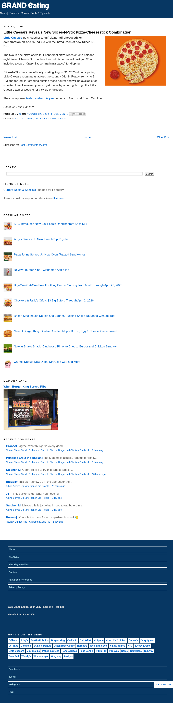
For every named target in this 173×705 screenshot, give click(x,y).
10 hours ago (99, 474)
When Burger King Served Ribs (25, 386)
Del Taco (13, 645)
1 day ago (57, 498)
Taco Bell (13, 656)
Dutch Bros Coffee (64, 645)
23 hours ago (58, 486)
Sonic (124, 651)
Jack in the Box (98, 645)
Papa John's (86, 651)
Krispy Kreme (143, 645)
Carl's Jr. (72, 640)
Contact (13, 572)
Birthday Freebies (19, 564)
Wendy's (26, 656)
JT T (9, 493)
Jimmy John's (117, 645)
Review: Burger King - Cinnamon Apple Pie (41, 269)
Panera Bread (69, 651)
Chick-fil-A (86, 640)
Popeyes (114, 651)
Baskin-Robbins (40, 640)
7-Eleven (13, 640)
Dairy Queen (147, 640)
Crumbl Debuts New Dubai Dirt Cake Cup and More (47, 361)
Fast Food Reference (20, 579)
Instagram (14, 684)
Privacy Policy (17, 587)
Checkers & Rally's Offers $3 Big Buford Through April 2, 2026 (54, 300)
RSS (11, 692)
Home (87, 137)
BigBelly (12, 481)
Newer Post (10, 137)
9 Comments (60, 114)
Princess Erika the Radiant (24, 457)
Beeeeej (11, 517)
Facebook (14, 669)
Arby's (24, 640)
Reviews (14, 13)
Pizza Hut (101, 651)
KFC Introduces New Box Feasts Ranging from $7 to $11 (50, 224)
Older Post (163, 137)
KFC (130, 645)
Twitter (12, 676)
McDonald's (33, 651)
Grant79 (11, 446)
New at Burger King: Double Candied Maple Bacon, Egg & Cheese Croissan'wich (66, 331)
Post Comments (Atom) (33, 144)
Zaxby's (68, 656)
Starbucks (136, 651)
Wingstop (56, 656)
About (12, 549)
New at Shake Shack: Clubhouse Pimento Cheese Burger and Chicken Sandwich (66, 346)
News (3, 13)
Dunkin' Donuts (42, 645)
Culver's (133, 640)
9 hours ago (98, 462)
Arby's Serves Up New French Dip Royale (41, 239)
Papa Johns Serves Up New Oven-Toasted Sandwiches (49, 254)
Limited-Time (24, 118)
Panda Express (50, 651)
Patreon (58, 198)
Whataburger (40, 656)
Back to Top (163, 684)
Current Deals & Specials (35, 13)
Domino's (26, 645)
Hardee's (82, 645)
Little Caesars (12, 37)
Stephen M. (14, 469)
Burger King (58, 640)
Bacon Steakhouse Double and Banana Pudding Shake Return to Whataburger (64, 315)
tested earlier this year (40, 98)
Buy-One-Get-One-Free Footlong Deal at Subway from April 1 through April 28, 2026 (68, 285)
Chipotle (99, 640)
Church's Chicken (116, 640)
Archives (14, 557)
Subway (148, 651)
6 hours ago (98, 450)
